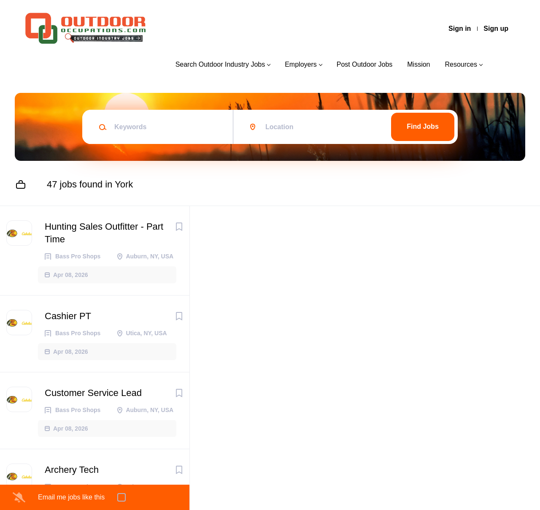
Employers (301, 64)
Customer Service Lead (93, 393)
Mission (418, 64)
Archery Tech (72, 469)
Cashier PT (68, 316)
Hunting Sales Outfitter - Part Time (104, 232)
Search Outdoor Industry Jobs (220, 64)
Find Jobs (423, 126)
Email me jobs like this (71, 497)
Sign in (459, 28)
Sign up (495, 28)
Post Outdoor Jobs (365, 64)
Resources (461, 64)
